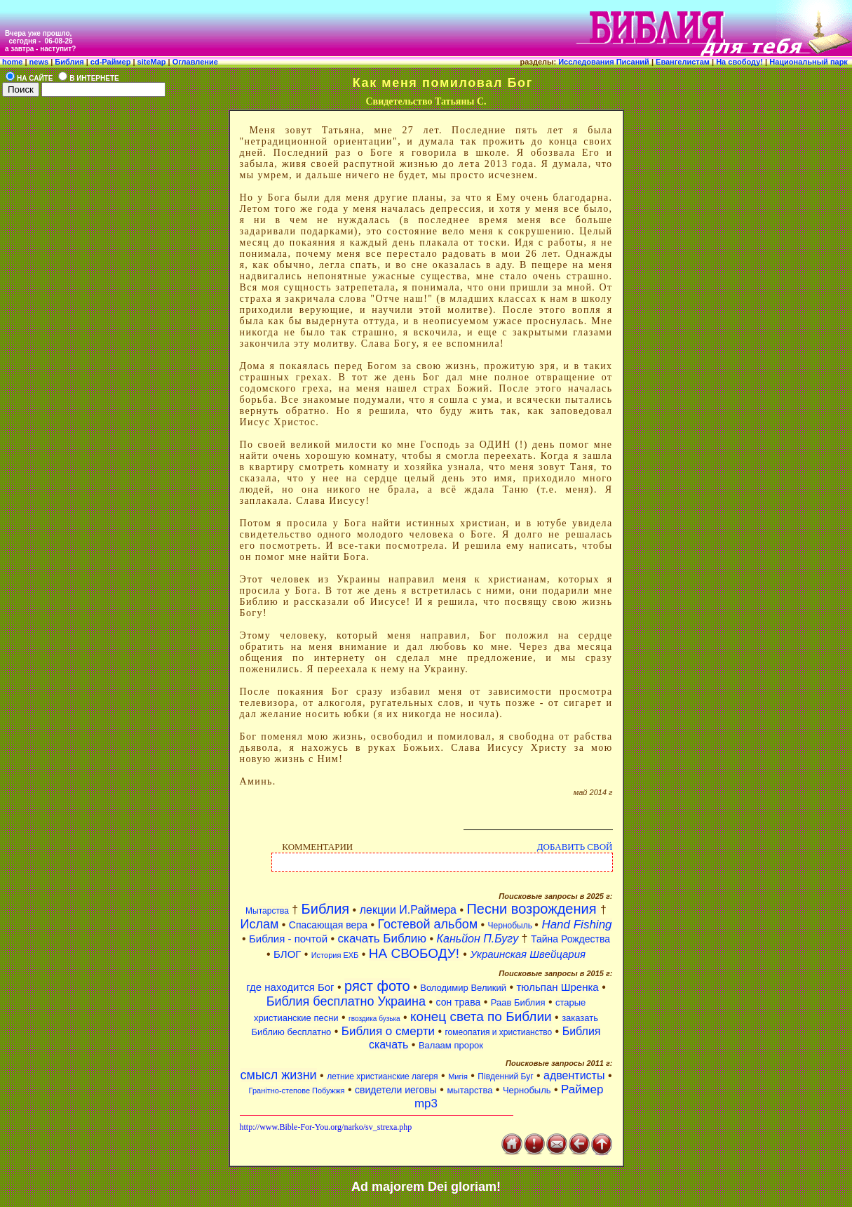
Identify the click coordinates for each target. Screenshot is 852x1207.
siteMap (150, 62)
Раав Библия (518, 1002)
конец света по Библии (481, 1016)
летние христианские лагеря (382, 1076)
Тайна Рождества (570, 939)
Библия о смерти (388, 1031)
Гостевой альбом (427, 924)
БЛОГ (288, 954)
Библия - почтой (288, 939)
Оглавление (194, 62)
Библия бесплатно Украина (346, 1001)
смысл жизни (279, 1075)
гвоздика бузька (374, 1018)
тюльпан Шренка (557, 987)
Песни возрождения (533, 908)
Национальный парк (810, 62)
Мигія (458, 1076)
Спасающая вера (328, 925)
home (12, 62)
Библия (69, 62)
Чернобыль (511, 926)
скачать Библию (382, 938)
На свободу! (740, 62)
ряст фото (377, 986)
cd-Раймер (110, 62)
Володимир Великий (463, 987)
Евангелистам (684, 62)
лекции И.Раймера (408, 910)
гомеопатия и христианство (499, 1032)
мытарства (469, 1090)
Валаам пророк (451, 1045)
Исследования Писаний (603, 62)
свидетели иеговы (396, 1089)
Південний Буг (505, 1076)
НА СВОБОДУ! (416, 953)
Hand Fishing (576, 924)
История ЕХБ (335, 955)
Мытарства (267, 911)
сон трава (458, 1002)
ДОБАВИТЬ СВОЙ (575, 846)
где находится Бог (290, 987)
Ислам (259, 924)
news (39, 62)
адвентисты (573, 1075)
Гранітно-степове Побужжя (297, 1090)
